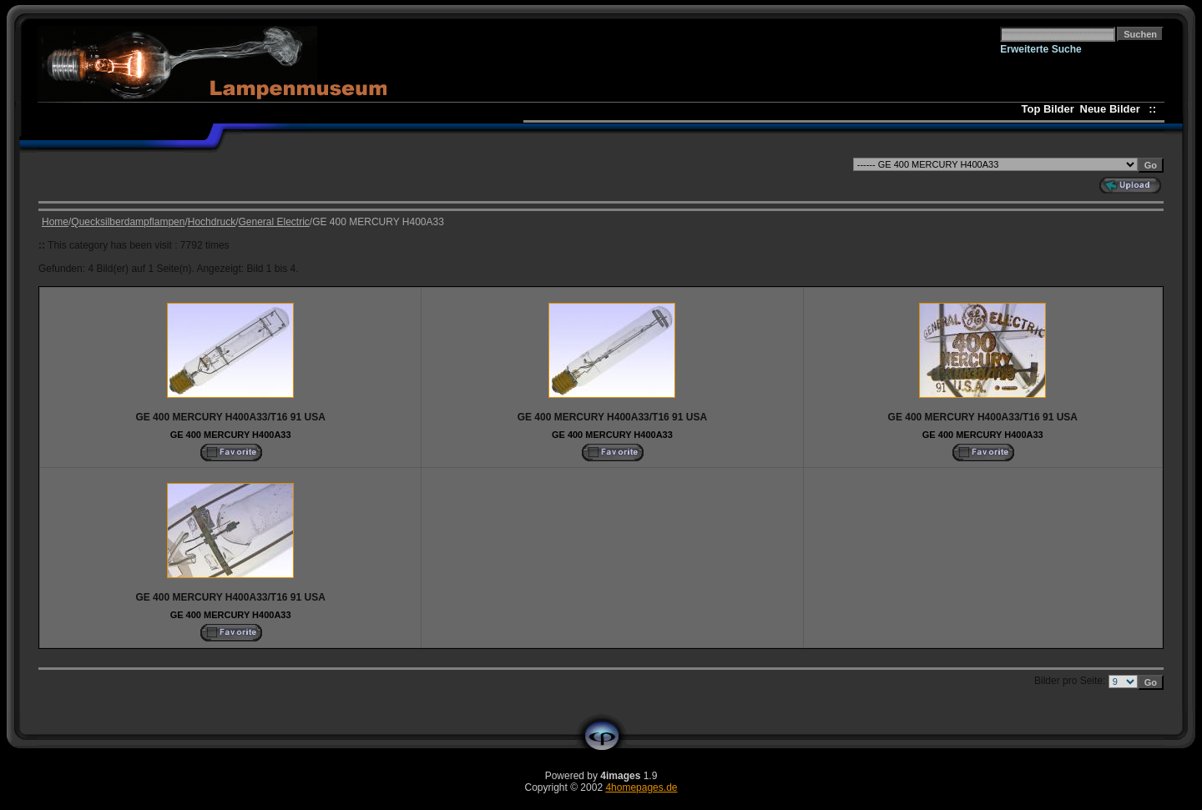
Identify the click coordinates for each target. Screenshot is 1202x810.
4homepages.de (641, 787)
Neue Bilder (1113, 109)
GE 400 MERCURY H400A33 (230, 435)
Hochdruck (211, 222)
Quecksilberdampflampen (127, 222)
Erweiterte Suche (1040, 49)
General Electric (273, 222)
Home (55, 222)
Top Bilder (1048, 109)
